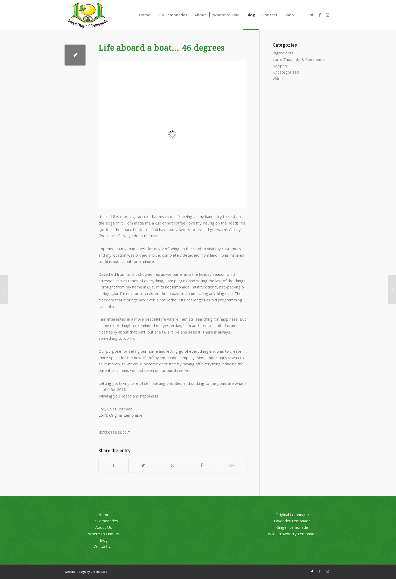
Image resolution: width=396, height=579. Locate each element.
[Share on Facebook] (113, 465)
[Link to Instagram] (327, 15)
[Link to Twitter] (312, 15)
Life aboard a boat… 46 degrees (161, 48)
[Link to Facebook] (320, 15)
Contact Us (104, 546)
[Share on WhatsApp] (172, 465)
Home (103, 514)
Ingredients (283, 52)
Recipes (280, 65)
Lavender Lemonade (292, 520)
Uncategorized (286, 72)
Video (278, 78)
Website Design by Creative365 (86, 572)
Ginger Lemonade (292, 527)
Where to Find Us (103, 533)
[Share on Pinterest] (202, 465)
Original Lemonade (292, 514)
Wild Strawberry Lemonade (292, 533)
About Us (103, 527)
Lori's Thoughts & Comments (299, 59)
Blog (104, 540)
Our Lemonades (103, 520)
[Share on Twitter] (143, 465)
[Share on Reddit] (231, 465)
